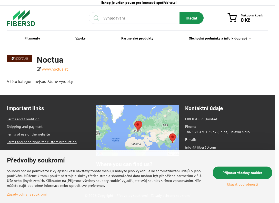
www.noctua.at (55, 69)
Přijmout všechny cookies (242, 172)
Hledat (191, 18)
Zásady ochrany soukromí (27, 194)
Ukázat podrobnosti (242, 184)
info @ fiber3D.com (200, 147)
